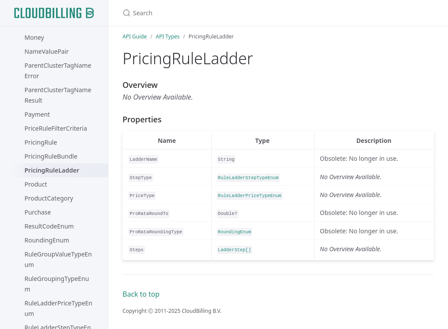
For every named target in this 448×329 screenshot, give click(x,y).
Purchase (37, 212)
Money (34, 37)
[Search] (225, 13)
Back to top (141, 294)
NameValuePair (46, 51)
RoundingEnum (46, 240)
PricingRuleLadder (51, 170)
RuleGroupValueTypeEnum (58, 259)
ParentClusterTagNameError (57, 70)
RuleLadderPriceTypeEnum (58, 308)
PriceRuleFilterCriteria (55, 128)
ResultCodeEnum (49, 226)
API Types (168, 36)
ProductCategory (48, 198)
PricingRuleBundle (50, 156)
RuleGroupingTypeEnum (56, 283)
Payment (37, 114)
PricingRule (40, 142)
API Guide (134, 36)
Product (35, 184)
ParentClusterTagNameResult (57, 95)
